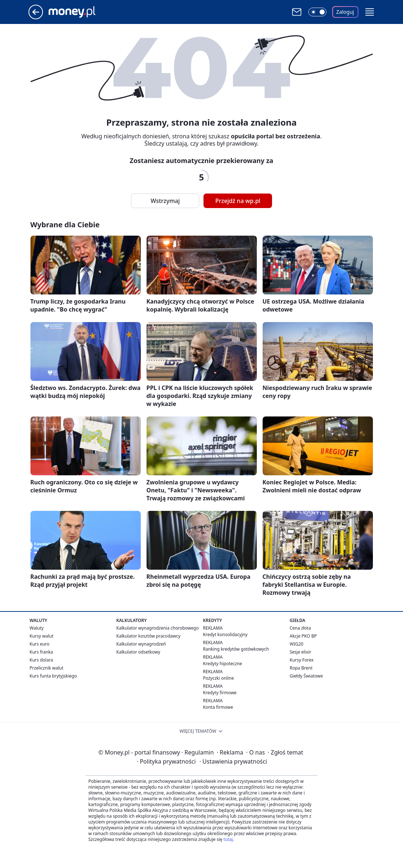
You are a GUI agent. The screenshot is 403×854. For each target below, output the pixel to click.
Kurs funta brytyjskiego (53, 676)
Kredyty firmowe (220, 693)
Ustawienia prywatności (233, 761)
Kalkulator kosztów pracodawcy (148, 636)
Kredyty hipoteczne (222, 663)
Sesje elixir (300, 652)
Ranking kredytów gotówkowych (236, 649)
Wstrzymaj (165, 201)
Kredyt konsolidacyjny (225, 634)
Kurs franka (41, 652)
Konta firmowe (218, 707)
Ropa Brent (301, 668)
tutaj (228, 839)
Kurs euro (40, 644)
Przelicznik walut (46, 668)
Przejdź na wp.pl (237, 201)
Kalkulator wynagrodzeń (141, 644)
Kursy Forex (302, 660)
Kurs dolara (41, 660)
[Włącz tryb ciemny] (317, 12)
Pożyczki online (218, 678)
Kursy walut (42, 636)
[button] (369, 12)
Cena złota (300, 628)
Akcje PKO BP (303, 636)
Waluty (37, 628)
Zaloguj (345, 11)
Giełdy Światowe (306, 676)
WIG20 (297, 644)
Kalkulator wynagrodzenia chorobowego (157, 628)
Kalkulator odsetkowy (138, 652)
